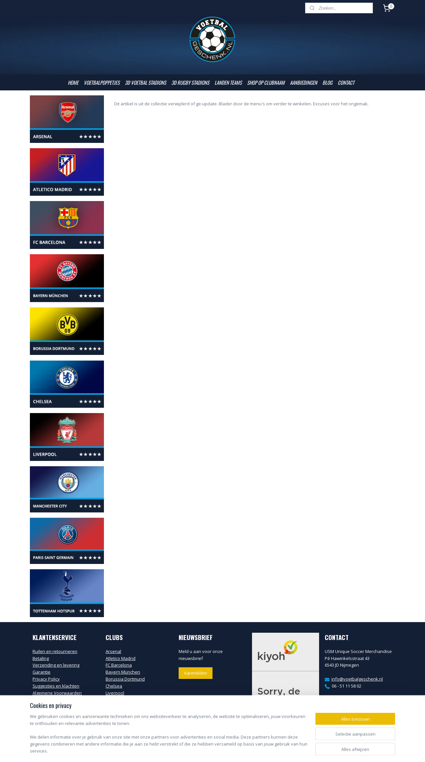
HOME (73, 82)
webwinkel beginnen (229, 749)
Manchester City (122, 700)
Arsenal (113, 651)
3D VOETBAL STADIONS (145, 82)
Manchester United (125, 706)
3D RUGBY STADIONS (190, 82)
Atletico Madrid (120, 658)
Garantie (41, 672)
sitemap (190, 749)
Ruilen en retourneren (55, 651)
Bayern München (123, 672)
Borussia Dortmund (125, 679)
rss (204, 749)
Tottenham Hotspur (125, 720)
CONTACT (346, 82)
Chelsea (114, 686)
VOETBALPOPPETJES (102, 82)
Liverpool (115, 693)
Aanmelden (195, 673)
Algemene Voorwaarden (57, 693)
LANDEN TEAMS (228, 82)
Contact (40, 700)
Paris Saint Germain (126, 713)
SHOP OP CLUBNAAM (266, 82)
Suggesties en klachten (56, 686)
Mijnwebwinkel (287, 749)
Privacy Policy (46, 679)
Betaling (41, 658)
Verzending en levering (56, 665)
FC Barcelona (119, 665)
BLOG (327, 82)
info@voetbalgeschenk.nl (357, 679)
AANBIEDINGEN (303, 82)
